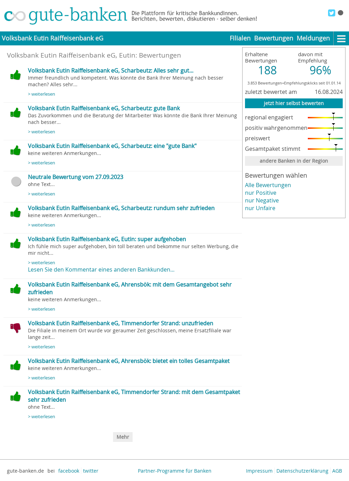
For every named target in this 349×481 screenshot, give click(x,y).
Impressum (259, 470)
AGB (337, 470)
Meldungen (313, 38)
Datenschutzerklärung (302, 470)
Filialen (240, 38)
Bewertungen (273, 38)
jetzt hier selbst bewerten (294, 103)
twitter (90, 470)
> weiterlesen (41, 94)
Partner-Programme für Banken (174, 470)
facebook (68, 470)
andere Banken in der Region (294, 160)
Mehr (123, 437)
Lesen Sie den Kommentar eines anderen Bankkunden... (101, 269)
